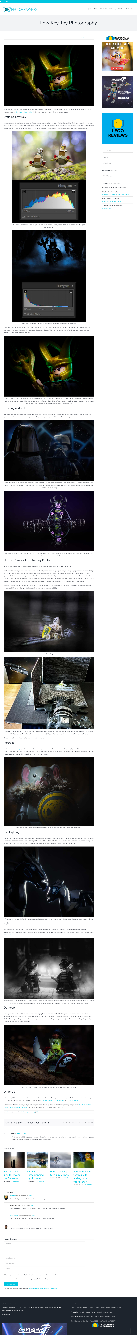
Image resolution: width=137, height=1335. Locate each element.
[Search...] (117, 150)
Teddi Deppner (13, 1225)
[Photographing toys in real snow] (60, 1153)
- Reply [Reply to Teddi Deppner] (31, 1225)
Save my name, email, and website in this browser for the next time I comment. (30, 1275)
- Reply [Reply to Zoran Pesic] (30, 1195)
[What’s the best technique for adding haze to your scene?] (83, 1153)
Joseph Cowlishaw (77, 1308)
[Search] (104, 150)
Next (91, 38)
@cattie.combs (47, 1100)
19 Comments (40, 1181)
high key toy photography (24, 112)
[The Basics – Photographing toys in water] (37, 1153)
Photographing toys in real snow (59, 1173)
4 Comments (39, 1112)
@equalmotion (116, 201)
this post (8, 935)
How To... (23, 1112)
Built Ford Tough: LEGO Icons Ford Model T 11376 (98, 1317)
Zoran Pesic (13, 1195)
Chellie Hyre (8, 1112)
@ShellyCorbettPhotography (121, 195)
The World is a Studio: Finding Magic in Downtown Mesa (103, 1308)
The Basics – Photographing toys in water (35, 1175)
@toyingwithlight (58, 1100)
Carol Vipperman (14, 1215)
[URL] (44, 1269)
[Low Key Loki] (49, 75)
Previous (85, 38)
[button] (131, 8)
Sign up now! (6, 1314)
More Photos (106, 195)
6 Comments (65, 1178)
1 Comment (16, 1181)
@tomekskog (106, 208)
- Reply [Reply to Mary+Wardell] (31, 1205)
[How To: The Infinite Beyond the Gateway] (14, 1153)
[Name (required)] (44, 1258)
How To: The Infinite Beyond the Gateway (12, 1175)
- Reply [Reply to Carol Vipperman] (33, 1215)
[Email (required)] (44, 1263)
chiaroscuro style (15, 749)
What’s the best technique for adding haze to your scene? (82, 1176)
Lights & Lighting (30, 1112)
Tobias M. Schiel (72, 1100)
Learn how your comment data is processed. (43, 1289)
